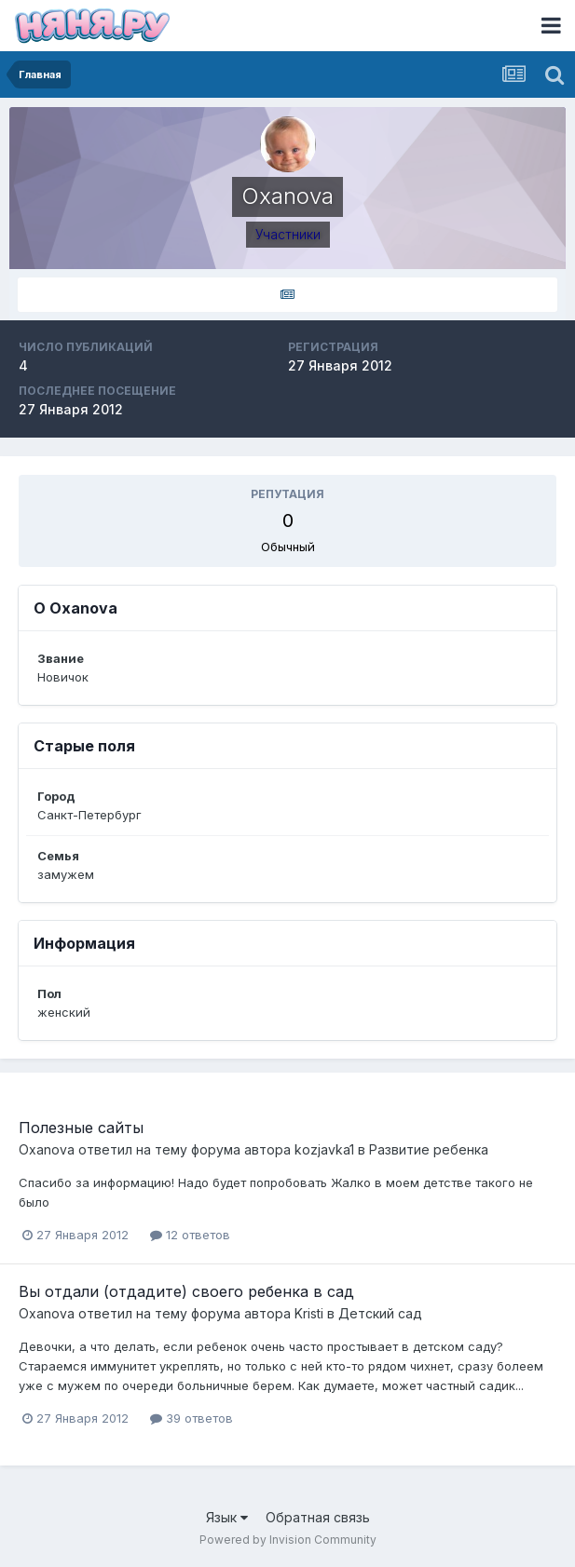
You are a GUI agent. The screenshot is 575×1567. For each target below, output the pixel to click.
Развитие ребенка (428, 1149)
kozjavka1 (324, 1149)
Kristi (308, 1313)
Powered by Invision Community (287, 1540)
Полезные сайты (81, 1127)
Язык (227, 1517)
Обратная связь (318, 1517)
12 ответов (190, 1234)
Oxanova (47, 1149)
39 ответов (191, 1418)
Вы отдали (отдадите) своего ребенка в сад (186, 1291)
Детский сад (380, 1313)
